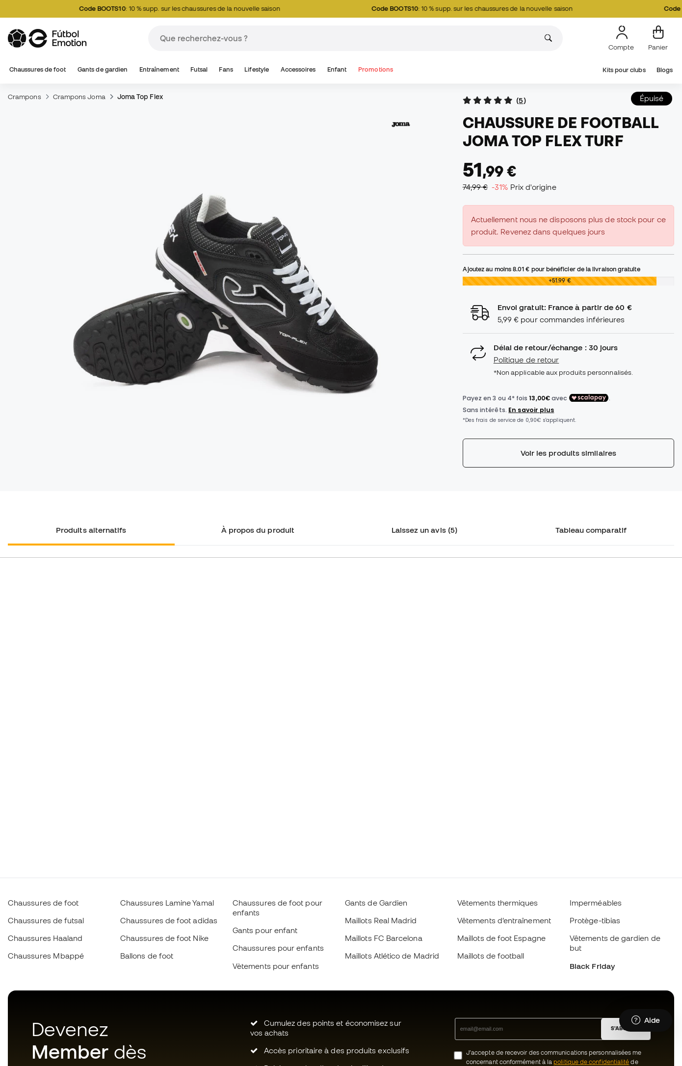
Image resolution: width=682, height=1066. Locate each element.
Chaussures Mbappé (46, 955)
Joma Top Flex (140, 97)
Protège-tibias (595, 920)
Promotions (375, 69)
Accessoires (298, 69)
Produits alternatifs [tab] (91, 529)
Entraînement (159, 69)
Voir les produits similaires (568, 452)
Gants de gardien (103, 69)
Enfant (336, 69)
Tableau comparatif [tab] (591, 529)
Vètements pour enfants (276, 966)
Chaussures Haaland (45, 938)
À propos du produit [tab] (257, 529)
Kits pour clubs (624, 70)
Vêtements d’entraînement (504, 920)
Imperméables (596, 902)
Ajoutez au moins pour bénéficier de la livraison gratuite (551, 268)
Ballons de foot (146, 955)
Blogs (664, 70)
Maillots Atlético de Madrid (392, 955)
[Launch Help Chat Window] (645, 1020)
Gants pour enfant (265, 930)
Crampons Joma (79, 97)
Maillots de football (491, 955)
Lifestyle (256, 69)
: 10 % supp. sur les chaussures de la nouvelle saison (185, 9)
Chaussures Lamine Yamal (167, 902)
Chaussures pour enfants (278, 947)
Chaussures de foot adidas (168, 920)
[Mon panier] (658, 38)
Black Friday (592, 966)
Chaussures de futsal (46, 920)
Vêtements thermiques (497, 902)
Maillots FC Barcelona (383, 938)
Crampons (24, 97)
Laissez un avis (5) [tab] (424, 529)
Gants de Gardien (376, 902)
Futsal (198, 69)
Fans (226, 69)
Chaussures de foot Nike (164, 938)
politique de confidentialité (591, 1062)
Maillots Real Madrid (381, 920)
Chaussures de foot (37, 69)
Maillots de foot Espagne (501, 938)
